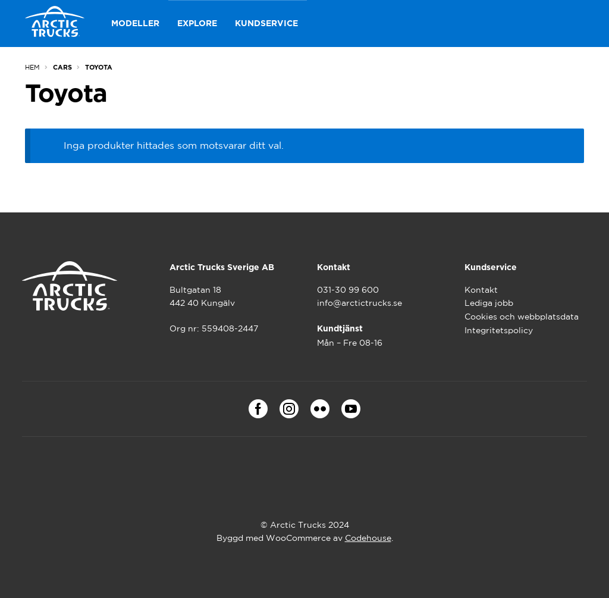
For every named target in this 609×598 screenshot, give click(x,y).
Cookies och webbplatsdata (521, 316)
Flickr (319, 408)
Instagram (289, 408)
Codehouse (368, 538)
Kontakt (481, 290)
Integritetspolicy (498, 330)
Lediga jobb (488, 303)
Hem (32, 67)
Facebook (258, 408)
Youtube (350, 408)
